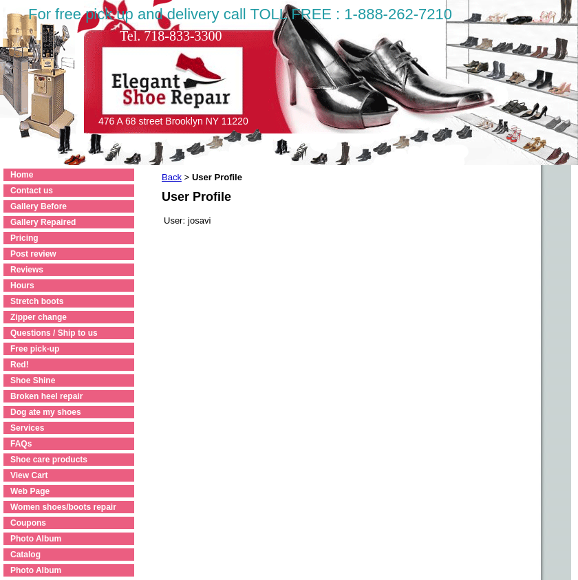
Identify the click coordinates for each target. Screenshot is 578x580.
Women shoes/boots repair (63, 507)
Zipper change (38, 317)
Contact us (31, 190)
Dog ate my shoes (45, 412)
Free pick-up (34, 349)
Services (27, 428)
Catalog (25, 554)
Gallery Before (38, 206)
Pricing (24, 238)
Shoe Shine (32, 380)
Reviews (26, 270)
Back (172, 177)
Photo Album (35, 539)
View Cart (28, 475)
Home (21, 175)
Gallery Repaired (43, 222)
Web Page (30, 491)
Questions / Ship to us (54, 333)
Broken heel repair (46, 396)
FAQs (21, 444)
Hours (22, 285)
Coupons (28, 523)
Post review (33, 254)
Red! (19, 364)
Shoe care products (48, 459)
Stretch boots (36, 301)
